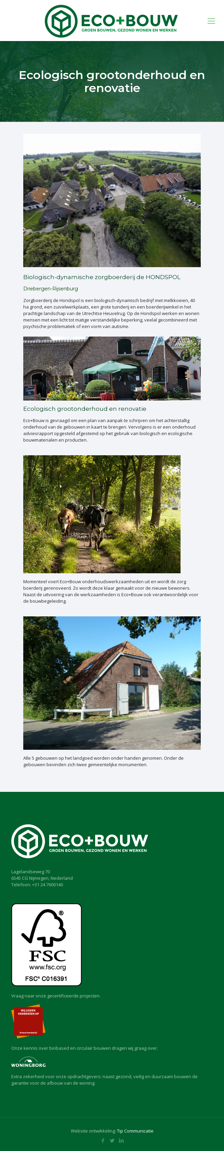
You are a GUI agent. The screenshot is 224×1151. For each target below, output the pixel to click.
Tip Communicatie (135, 1131)
